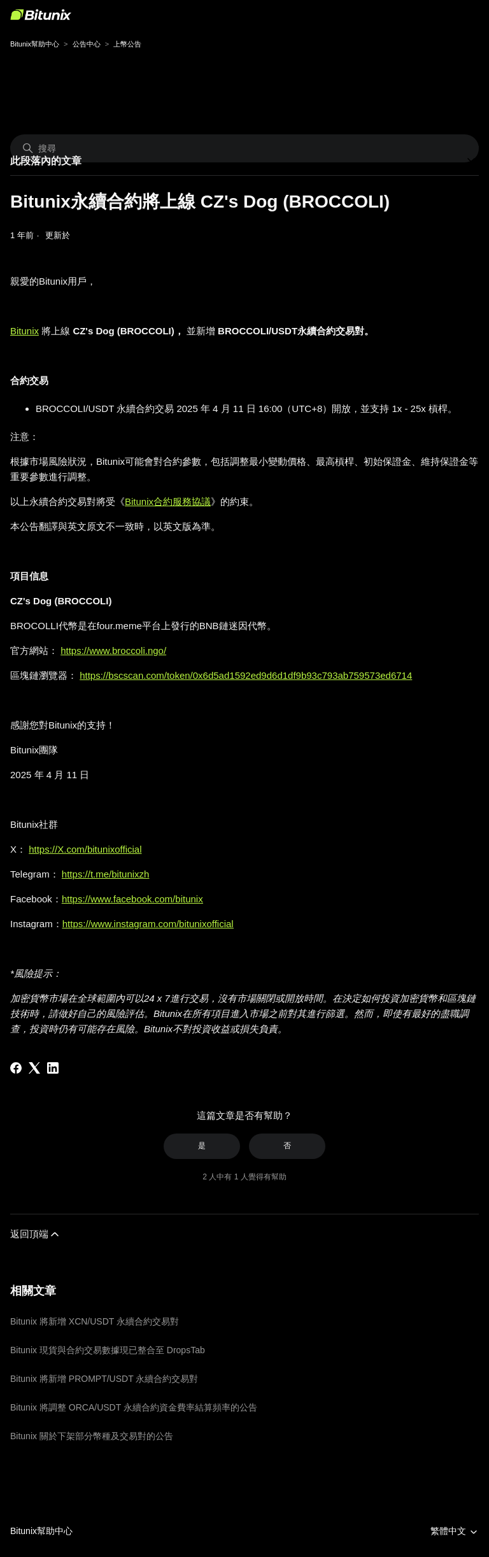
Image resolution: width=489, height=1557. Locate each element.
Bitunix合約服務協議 (168, 501)
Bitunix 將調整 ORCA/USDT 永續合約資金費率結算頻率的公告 (133, 1407)
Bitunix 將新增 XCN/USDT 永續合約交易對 (94, 1321)
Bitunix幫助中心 (34, 44)
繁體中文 (454, 1531)
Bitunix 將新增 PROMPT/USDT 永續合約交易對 (104, 1379)
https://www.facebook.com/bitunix (132, 898)
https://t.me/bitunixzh (106, 874)
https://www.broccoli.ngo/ (113, 650)
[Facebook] (16, 1068)
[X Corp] (34, 1068)
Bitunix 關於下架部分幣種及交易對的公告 (91, 1436)
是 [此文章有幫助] (202, 1145)
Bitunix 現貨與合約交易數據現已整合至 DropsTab (107, 1350)
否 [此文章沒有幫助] (287, 1145)
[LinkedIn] (53, 1068)
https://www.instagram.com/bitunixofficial (148, 923)
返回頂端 (35, 1234)
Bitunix (24, 330)
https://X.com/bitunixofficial (85, 849)
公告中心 (87, 44)
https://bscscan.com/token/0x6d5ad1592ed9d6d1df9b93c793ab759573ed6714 (246, 675)
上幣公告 (127, 44)
